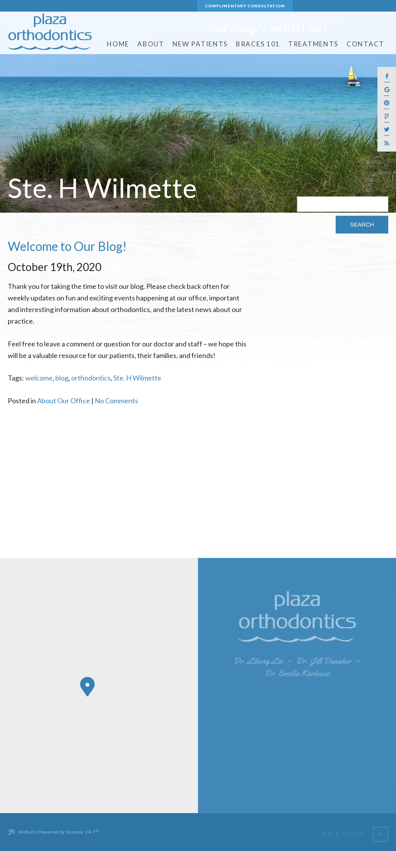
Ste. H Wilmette (137, 377)
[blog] (386, 143)
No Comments (116, 400)
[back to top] (355, 832)
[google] (386, 90)
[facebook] (386, 76)
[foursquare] (386, 116)
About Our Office (63, 400)
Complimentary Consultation (245, 5)
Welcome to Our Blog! (67, 246)
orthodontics (91, 377)
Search (362, 225)
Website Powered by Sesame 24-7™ (53, 832)
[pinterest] (386, 103)
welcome (39, 377)
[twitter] (386, 130)
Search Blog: (371, 193)
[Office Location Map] (87, 687)
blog (61, 377)
